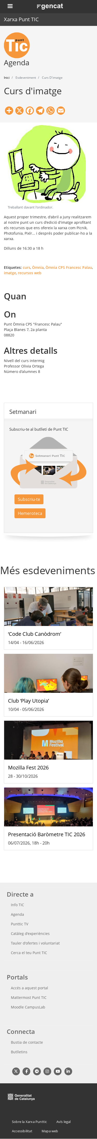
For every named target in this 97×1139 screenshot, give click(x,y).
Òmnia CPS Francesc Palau (69, 267)
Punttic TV (19, 923)
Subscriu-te (29, 499)
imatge (10, 272)
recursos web (29, 272)
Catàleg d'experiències (30, 933)
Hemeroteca (30, 513)
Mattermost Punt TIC (29, 997)
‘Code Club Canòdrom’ (34, 633)
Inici (7, 77)
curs (26, 267)
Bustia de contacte (27, 1042)
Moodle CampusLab (28, 1007)
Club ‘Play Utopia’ (28, 700)
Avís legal (63, 1121)
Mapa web (50, 1131)
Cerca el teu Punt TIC (29, 952)
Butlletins (19, 1051)
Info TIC (17, 904)
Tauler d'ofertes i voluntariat (35, 943)
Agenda (17, 914)
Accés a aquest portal (29, 987)
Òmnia (38, 267)
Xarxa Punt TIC (21, 19)
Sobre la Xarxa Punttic (29, 1121)
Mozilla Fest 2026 (28, 767)
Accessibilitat (22, 1131)
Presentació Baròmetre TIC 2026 (46, 834)
